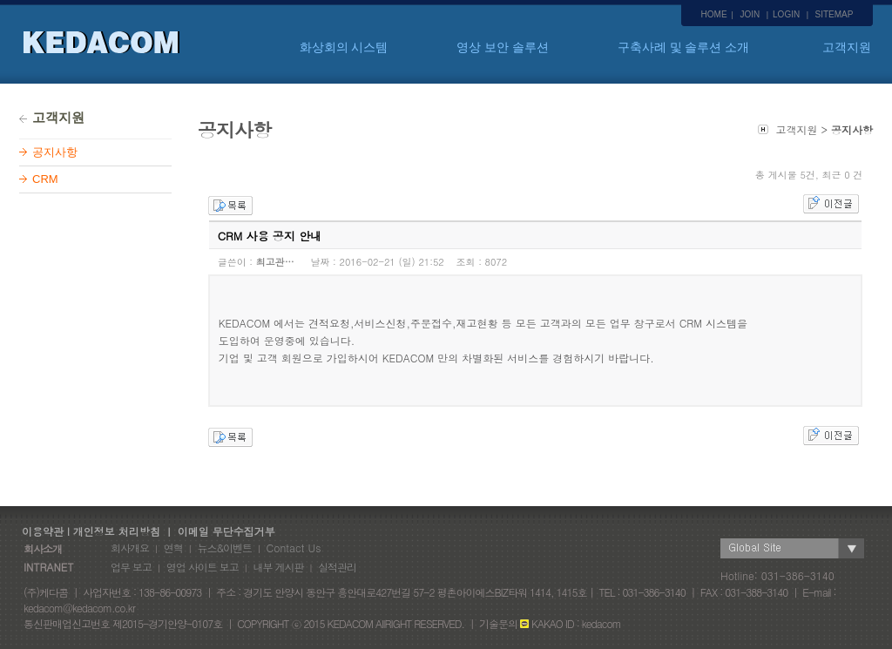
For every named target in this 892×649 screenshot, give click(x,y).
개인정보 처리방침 (116, 531)
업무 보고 (131, 566)
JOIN (750, 14)
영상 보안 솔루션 (502, 47)
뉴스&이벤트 (224, 547)
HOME (714, 14)
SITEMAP (834, 14)
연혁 (173, 547)
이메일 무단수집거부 (226, 531)
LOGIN (786, 14)
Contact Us (294, 547)
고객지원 (846, 47)
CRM (45, 179)
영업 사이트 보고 (202, 566)
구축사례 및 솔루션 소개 (684, 47)
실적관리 (337, 566)
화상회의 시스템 (344, 47)
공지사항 (55, 152)
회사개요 (130, 547)
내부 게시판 (278, 566)
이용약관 (39, 531)
